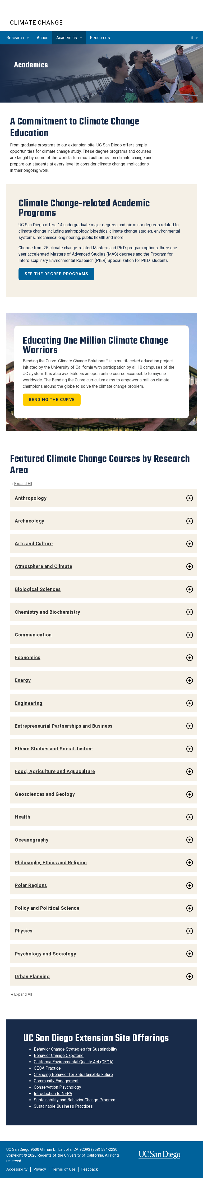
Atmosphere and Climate (43, 566)
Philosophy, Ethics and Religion (51, 862)
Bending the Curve (52, 399)
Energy (23, 680)
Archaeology (29, 521)
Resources (100, 37)
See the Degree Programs (57, 273)
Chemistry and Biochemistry (47, 612)
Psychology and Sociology (45, 954)
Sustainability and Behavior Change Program (74, 1099)
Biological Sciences (38, 589)
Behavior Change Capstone (59, 1055)
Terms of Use (63, 1169)
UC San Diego (40, 12)
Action (42, 37)
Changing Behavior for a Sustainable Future (73, 1074)
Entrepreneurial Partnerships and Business (64, 726)
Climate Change (36, 22)
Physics (24, 931)
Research (17, 37)
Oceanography (31, 840)
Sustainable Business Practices (63, 1106)
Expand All (23, 484)
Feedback (89, 1169)
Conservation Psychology (57, 1087)
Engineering (29, 703)
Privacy (40, 1169)
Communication (33, 634)
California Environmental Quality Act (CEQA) (73, 1061)
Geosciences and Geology (45, 794)
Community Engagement (56, 1080)
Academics (69, 37)
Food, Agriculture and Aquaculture (55, 771)
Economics (27, 657)
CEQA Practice (47, 1068)
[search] (194, 37)
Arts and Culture (34, 543)
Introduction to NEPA (53, 1093)
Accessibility (16, 1169)
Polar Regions (31, 885)
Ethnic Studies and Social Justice (54, 748)
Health (22, 817)
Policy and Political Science (47, 908)
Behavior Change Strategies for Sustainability (75, 1049)
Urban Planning (32, 976)
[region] (101, 73)
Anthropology (31, 498)
